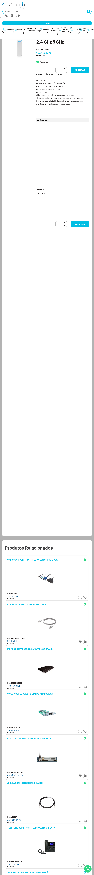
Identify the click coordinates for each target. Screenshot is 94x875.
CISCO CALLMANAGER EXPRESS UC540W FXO (29, 738)
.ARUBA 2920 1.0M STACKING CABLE (25, 783)
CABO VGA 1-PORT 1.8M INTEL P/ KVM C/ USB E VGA (32, 559)
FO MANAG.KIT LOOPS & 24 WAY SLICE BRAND (30, 649)
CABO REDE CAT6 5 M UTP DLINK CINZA (26, 604)
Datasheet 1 (42, 120)
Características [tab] (44, 74)
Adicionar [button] (80, 70)
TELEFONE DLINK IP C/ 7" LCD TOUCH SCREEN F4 (31, 827)
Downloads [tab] (62, 74)
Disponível (43, 62)
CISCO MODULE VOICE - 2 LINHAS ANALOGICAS (30, 693)
